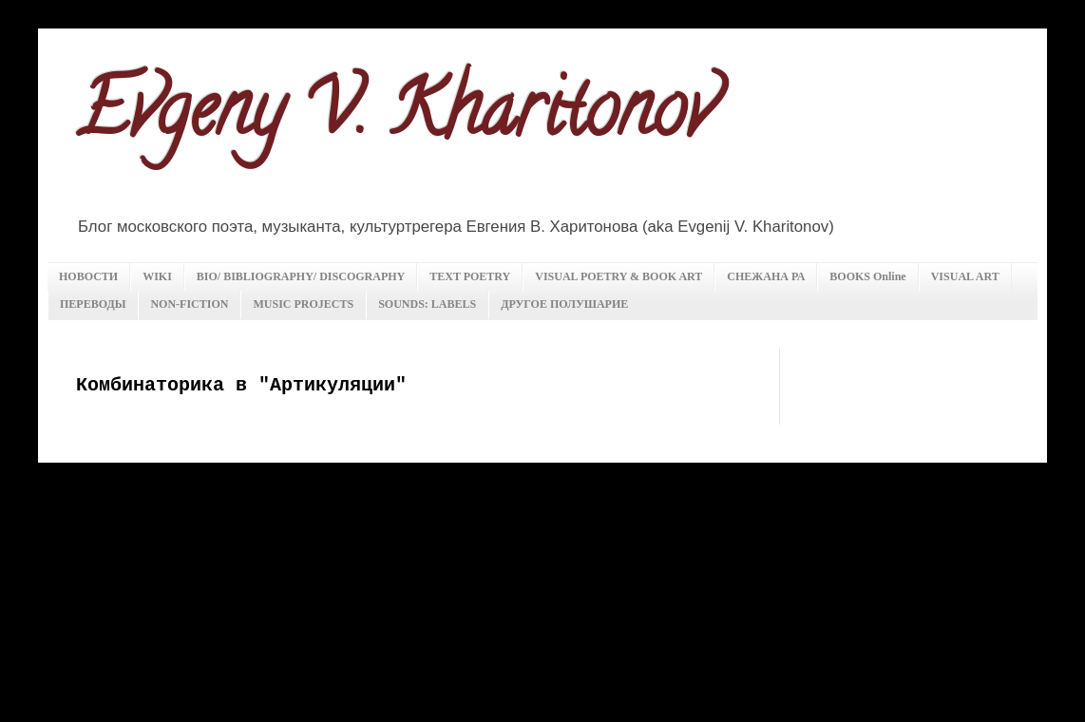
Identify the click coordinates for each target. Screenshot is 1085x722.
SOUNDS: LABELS (427, 304)
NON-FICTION (189, 304)
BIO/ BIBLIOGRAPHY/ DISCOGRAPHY (301, 276)
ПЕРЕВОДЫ (92, 304)
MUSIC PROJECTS (303, 304)
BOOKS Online (867, 276)
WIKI (157, 276)
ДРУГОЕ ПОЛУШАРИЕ (564, 304)
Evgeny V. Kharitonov (395, 118)
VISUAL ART (965, 276)
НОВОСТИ (88, 276)
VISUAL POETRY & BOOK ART (618, 276)
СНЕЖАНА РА (766, 276)
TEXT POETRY (469, 276)
